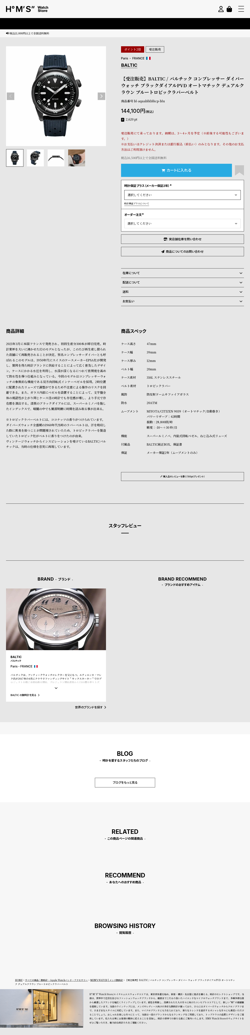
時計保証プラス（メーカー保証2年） (148, 186)
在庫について (182, 273)
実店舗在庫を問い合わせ (182, 239)
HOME (19, 980)
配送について (182, 282)
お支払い (182, 301)
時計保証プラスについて (136, 203)
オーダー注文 (134, 215)
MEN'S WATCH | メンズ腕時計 (106, 980)
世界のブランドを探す (90, 707)
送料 (182, 291)
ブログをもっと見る (125, 782)
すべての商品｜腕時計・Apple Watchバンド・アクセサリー (56, 980)
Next (101, 96)
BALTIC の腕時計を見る (25, 695)
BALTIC (129, 65)
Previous (10, 96)
